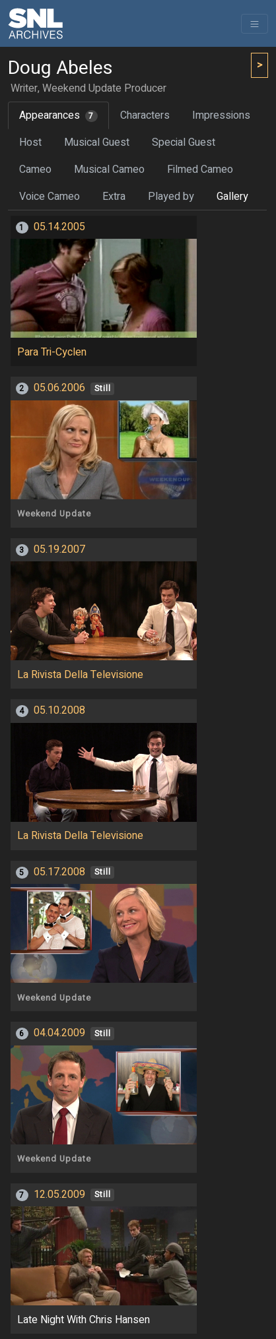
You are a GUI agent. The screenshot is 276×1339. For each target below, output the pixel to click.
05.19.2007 (59, 549)
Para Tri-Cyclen (51, 352)
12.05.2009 (59, 1194)
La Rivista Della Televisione (80, 675)
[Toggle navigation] (254, 24)
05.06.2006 (59, 388)
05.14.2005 (59, 227)
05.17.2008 (59, 872)
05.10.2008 (59, 710)
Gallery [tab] (232, 196)
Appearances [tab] (58, 115)
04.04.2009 (59, 1033)
